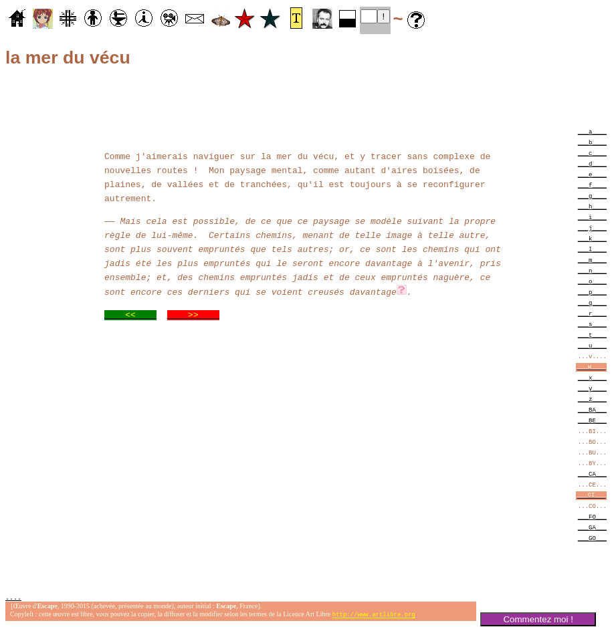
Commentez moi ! (538, 619)
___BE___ (592, 420)
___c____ (592, 152)
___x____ (592, 377)
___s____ (592, 324)
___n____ (592, 270)
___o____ (592, 281)
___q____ (592, 302)
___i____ (592, 217)
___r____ (592, 313)
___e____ (592, 174)
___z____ (592, 398)
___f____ (592, 184)
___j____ (592, 227)
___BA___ (592, 409)
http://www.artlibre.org (373, 616)
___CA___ (592, 473)
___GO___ (592, 537)
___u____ (592, 345)
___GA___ (592, 527)
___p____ (592, 291)
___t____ (592, 334)
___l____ (592, 249)
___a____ (592, 131)
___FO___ (592, 516)
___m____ (592, 259)
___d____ (592, 163)
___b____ (592, 142)
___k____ (592, 238)
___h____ (592, 206)
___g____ (592, 195)
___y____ (592, 388)
